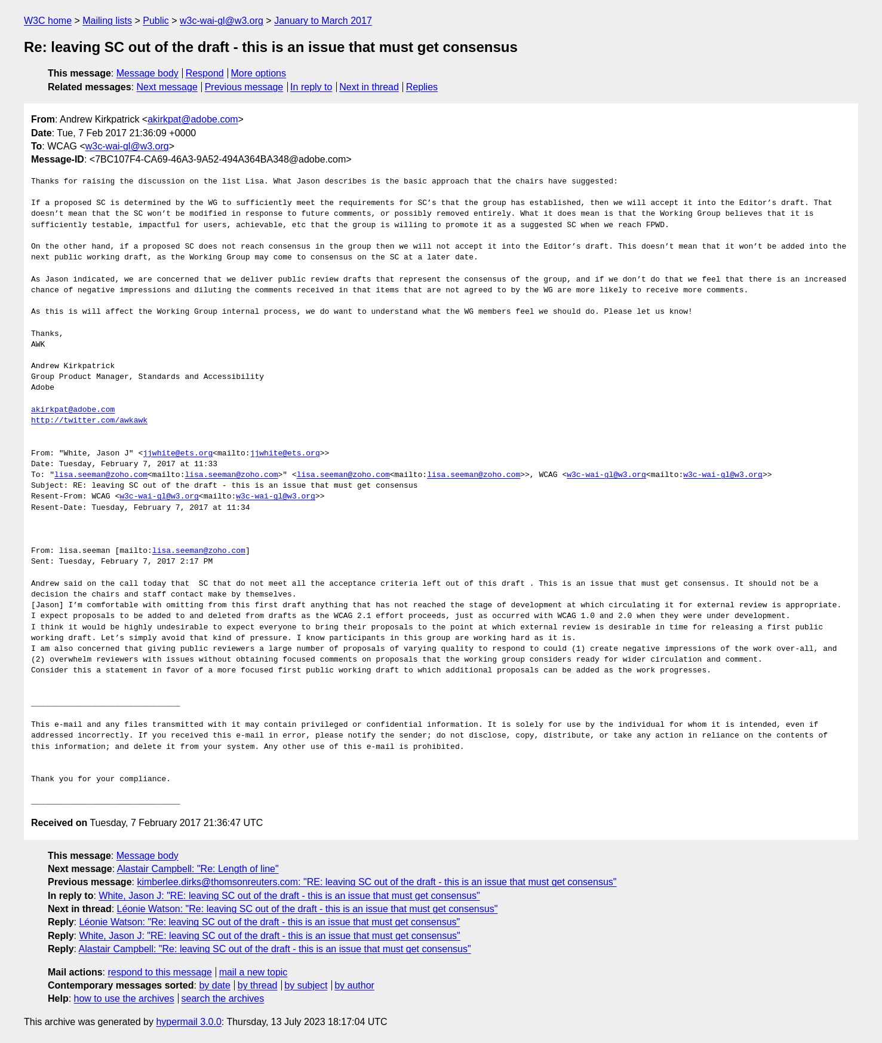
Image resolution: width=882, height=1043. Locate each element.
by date (214, 985)
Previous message (244, 87)
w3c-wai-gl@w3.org (221, 21)
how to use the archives (124, 998)
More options (259, 73)
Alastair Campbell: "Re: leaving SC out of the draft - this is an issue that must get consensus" (275, 949)
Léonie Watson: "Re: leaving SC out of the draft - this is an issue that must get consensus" (307, 909)
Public (156, 21)
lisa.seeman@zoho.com (100, 475)
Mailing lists (107, 21)
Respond (205, 73)
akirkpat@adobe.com (192, 119)
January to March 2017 (323, 21)
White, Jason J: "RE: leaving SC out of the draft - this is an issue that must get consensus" (289, 896)
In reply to (311, 87)
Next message (167, 87)
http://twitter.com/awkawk (89, 420)
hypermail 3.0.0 (188, 1022)
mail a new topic (253, 972)
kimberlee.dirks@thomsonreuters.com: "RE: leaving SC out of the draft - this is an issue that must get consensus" (376, 882)
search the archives (223, 998)
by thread (258, 985)
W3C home (48, 21)
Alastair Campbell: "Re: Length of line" (198, 869)
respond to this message (159, 972)
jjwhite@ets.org (178, 453)
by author (354, 985)
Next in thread (369, 87)
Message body (147, 73)
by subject (305, 985)
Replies (422, 87)
